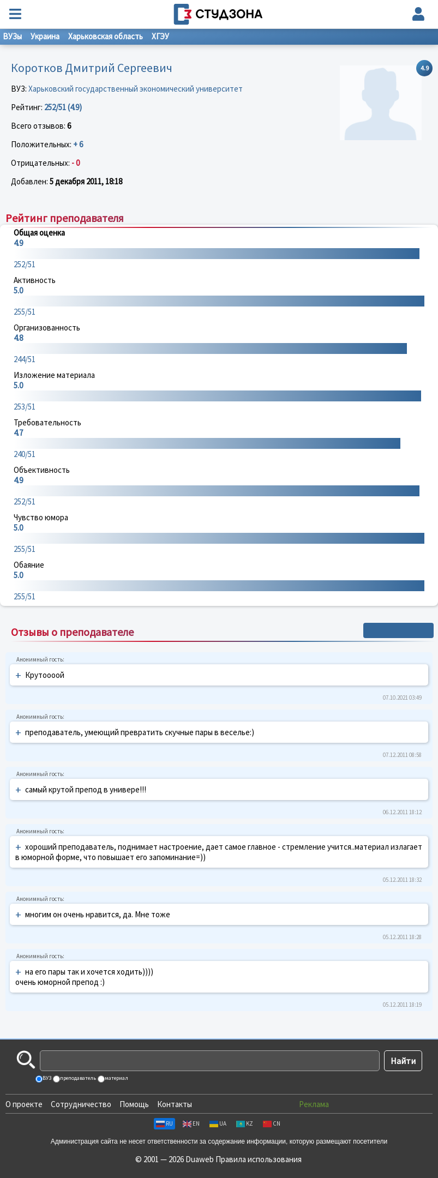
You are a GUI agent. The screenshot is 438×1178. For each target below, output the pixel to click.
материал (116, 1077)
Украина (45, 36)
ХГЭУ (160, 36)
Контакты (174, 1104)
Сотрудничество (81, 1104)
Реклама (314, 1104)
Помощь (134, 1104)
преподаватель (77, 1077)
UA (217, 1123)
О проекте (24, 1104)
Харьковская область (105, 36)
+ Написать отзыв (398, 630)
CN (271, 1123)
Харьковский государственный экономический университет (135, 88)
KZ (244, 1123)
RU (164, 1123)
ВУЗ (46, 1077)
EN (191, 1123)
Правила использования (258, 1159)
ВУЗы (12, 36)
